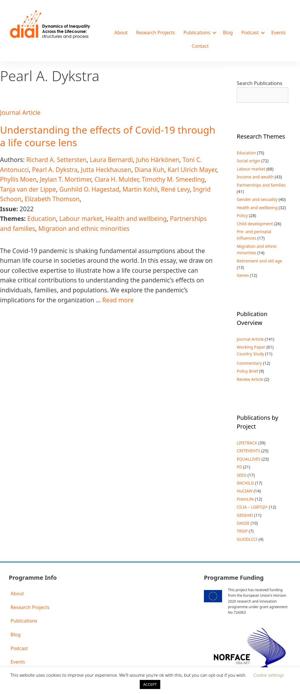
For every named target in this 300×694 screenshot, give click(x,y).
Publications (196, 32)
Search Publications (259, 83)
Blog (228, 32)
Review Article (250, 379)
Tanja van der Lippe (28, 189)
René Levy (175, 189)
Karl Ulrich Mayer (192, 170)
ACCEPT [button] (150, 684)
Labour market (80, 218)
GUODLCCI (247, 539)
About (120, 32)
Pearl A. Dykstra (54, 170)
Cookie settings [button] (268, 675)
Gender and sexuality (257, 199)
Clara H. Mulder (116, 179)
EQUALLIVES (248, 459)
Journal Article (20, 112)
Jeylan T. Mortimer (65, 179)
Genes (243, 275)
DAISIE (243, 523)
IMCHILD (245, 483)
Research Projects (155, 32)
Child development (255, 223)
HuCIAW (245, 491)
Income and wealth (255, 177)
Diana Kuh (149, 170)
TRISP (242, 531)
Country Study (250, 354)
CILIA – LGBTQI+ (252, 507)
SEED (241, 475)
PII (239, 467)
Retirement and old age (259, 261)
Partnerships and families (261, 185)
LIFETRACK (247, 443)
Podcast (250, 32)
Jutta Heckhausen (106, 170)
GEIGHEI (245, 515)
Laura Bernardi (111, 160)
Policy (242, 215)
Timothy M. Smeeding (173, 179)
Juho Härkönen (157, 160)
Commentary (249, 363)
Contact (200, 46)
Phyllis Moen (18, 179)
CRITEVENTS (248, 450)
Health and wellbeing (136, 218)
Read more (118, 300)
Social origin (248, 160)
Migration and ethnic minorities (83, 228)
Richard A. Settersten (56, 160)
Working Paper (251, 347)
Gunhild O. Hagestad (89, 189)
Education (41, 218)
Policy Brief (247, 371)
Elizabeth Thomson (52, 199)
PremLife (245, 499)
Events (278, 32)
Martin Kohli (140, 189)
